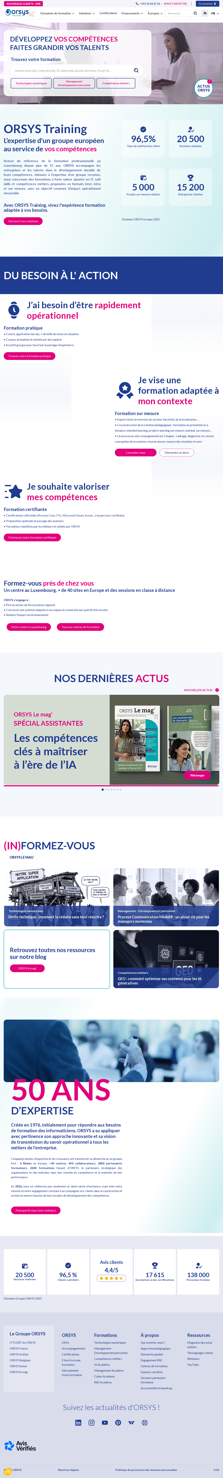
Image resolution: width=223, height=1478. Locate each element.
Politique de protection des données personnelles (146, 1469)
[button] (7, 1471)
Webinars (193, 1358)
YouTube (193, 1364)
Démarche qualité (152, 1354)
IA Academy (102, 1364)
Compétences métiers (116, 83)
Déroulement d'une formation (72, 1373)
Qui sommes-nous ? (153, 1342)
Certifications (108, 13)
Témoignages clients (200, 1352)
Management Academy (109, 1370)
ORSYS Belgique (20, 1360)
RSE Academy (103, 1382)
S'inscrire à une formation (71, 1362)
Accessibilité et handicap (156, 1388)
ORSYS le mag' (19, 1372)
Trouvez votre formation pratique (29, 356)
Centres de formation (154, 1366)
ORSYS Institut (19, 1354)
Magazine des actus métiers (199, 1345)
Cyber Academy (104, 1376)
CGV (216, 1469)
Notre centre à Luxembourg (28, 627)
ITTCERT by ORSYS (22, 1342)
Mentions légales (68, 1469)
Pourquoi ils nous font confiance (36, 1210)
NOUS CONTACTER (175, 3)
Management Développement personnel (74, 83)
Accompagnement (73, 1348)
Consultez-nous (135, 452)
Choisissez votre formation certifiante (32, 537)
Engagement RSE (151, 1360)
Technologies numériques (31, 83)
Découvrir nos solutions (23, 221)
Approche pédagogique (155, 1348)
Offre (65, 1342)
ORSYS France (19, 1348)
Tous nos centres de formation (80, 627)
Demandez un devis (177, 452)
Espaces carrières (152, 1372)
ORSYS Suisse (18, 1366)
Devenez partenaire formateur (153, 1380)
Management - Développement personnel (110, 1350)
